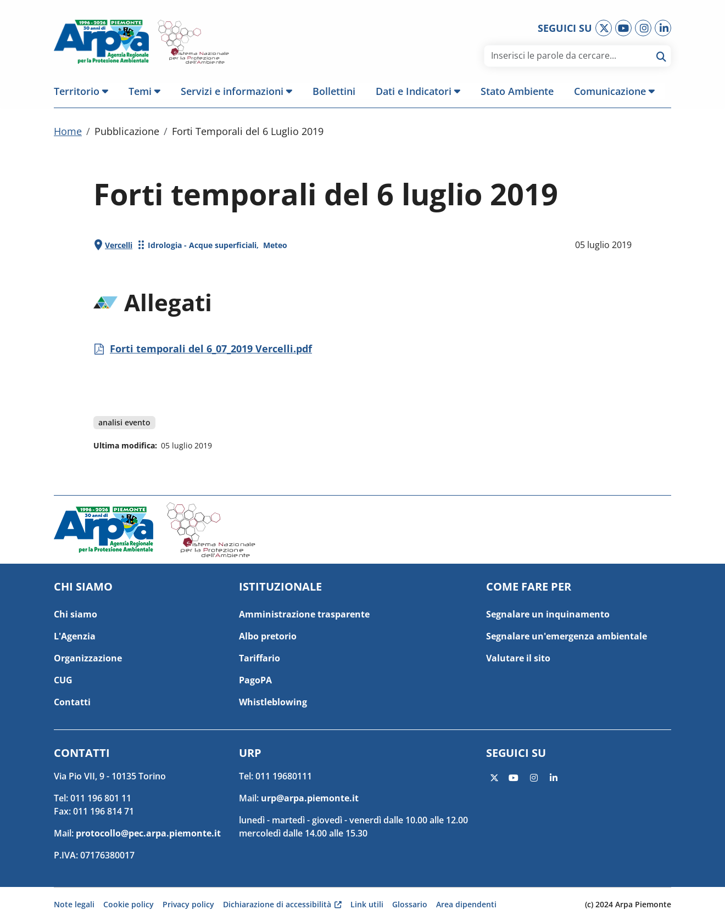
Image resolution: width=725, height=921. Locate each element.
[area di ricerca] (569, 55)
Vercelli (118, 247)
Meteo (275, 247)
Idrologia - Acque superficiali (202, 247)
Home (68, 133)
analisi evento (124, 424)
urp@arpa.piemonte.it (310, 798)
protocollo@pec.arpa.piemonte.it (148, 833)
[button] (86, 91)
